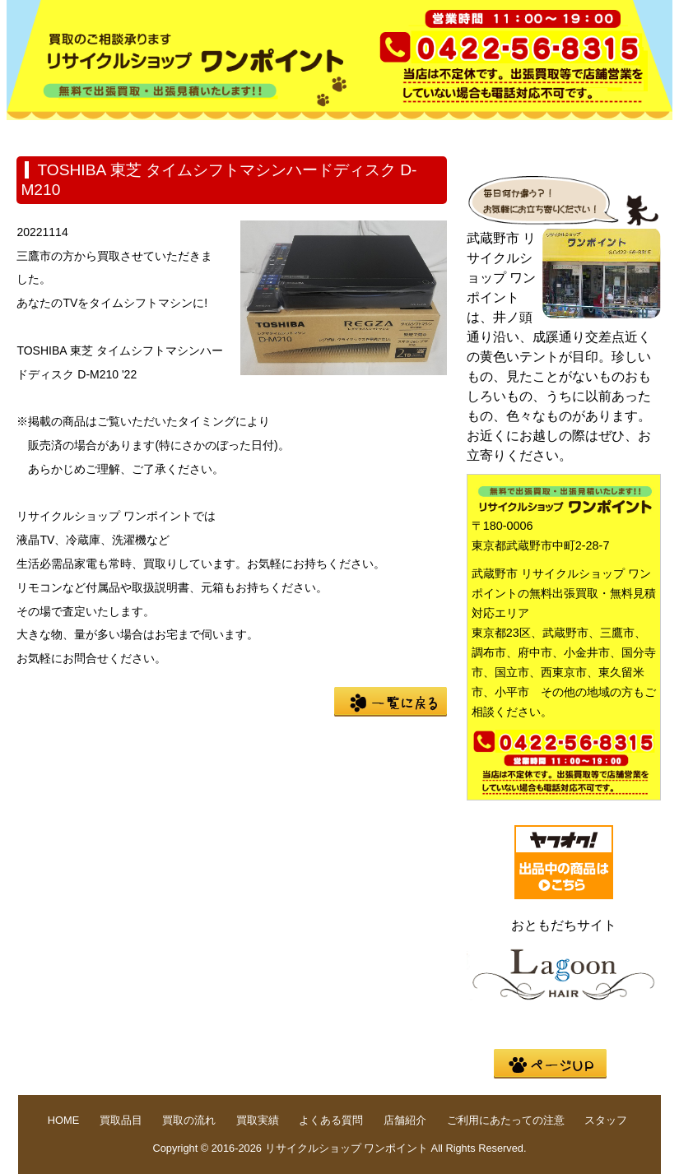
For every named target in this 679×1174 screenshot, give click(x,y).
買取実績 (375, 133)
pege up (550, 1064)
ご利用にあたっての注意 (506, 1120)
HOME (59, 133)
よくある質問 (480, 133)
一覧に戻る (390, 702)
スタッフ (605, 1120)
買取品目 (164, 133)
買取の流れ (270, 133)
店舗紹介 (586, 133)
